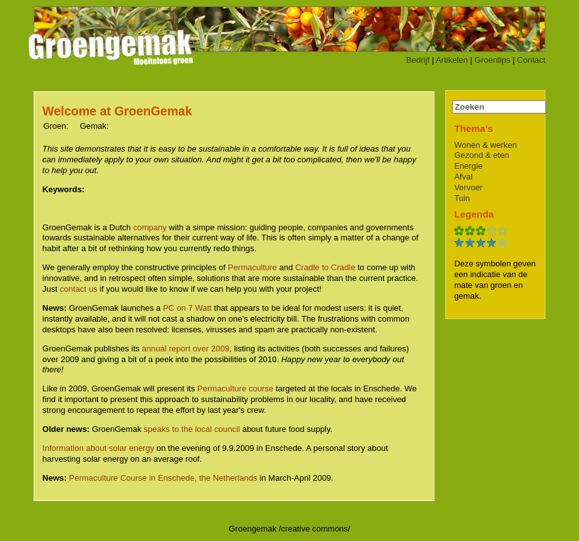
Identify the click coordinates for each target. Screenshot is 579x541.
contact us (78, 289)
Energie (468, 166)
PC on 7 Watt (187, 308)
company (150, 227)
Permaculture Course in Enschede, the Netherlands (163, 478)
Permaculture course (235, 388)
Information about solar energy (98, 448)
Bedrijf (417, 60)
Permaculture (252, 267)
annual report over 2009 (186, 348)
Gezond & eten (481, 155)
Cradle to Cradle (325, 267)
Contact (531, 60)
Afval (463, 176)
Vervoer (468, 187)
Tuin (462, 198)
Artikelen (452, 60)
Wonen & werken (485, 145)
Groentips (492, 60)
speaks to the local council (192, 429)
